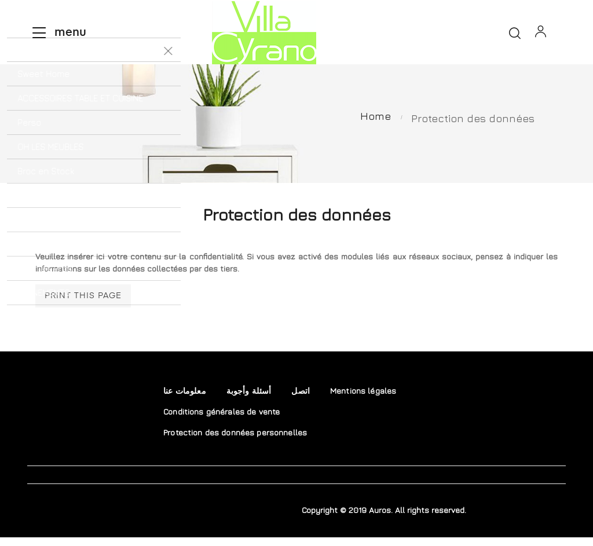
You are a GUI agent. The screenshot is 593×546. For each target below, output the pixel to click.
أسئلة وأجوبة (249, 399)
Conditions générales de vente (221, 420)
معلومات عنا (184, 399)
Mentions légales (363, 399)
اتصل (300, 399)
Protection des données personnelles (235, 441)
